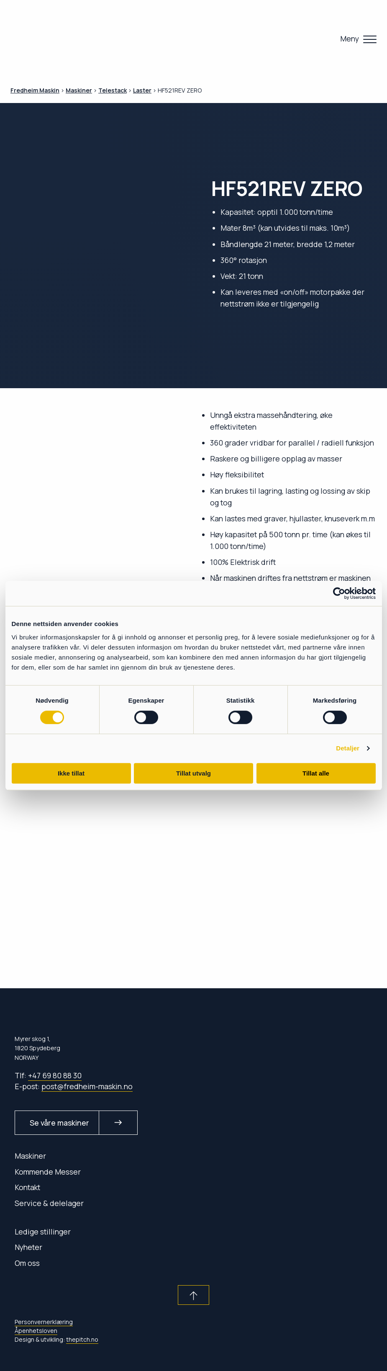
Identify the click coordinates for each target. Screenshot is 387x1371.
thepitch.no (82, 1339)
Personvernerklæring (44, 1322)
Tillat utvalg (193, 773)
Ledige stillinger (43, 1232)
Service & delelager (49, 1203)
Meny (349, 39)
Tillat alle (315, 773)
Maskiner (30, 1156)
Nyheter (28, 1247)
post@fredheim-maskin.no (87, 1086)
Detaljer (347, 748)
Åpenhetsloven (36, 1331)
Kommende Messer (48, 1172)
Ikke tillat (71, 773)
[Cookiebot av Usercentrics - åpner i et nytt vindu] (339, 593)
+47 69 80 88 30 (55, 1075)
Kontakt (27, 1187)
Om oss (27, 1263)
